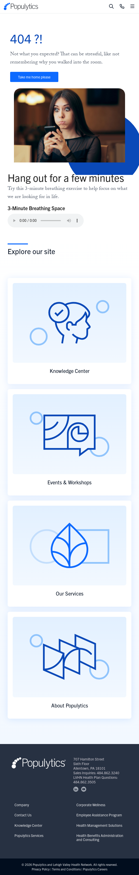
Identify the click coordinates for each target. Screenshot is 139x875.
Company (21, 804)
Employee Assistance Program (99, 815)
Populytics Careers (95, 869)
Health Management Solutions (99, 825)
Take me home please (34, 77)
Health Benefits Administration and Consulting (99, 837)
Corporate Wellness (90, 804)
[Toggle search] (111, 6)
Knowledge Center (28, 825)
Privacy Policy (41, 869)
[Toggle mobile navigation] (132, 6)
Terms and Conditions (66, 869)
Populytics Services (28, 835)
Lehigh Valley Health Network (72, 864)
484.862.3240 (108, 772)
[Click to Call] (122, 6)
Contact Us (22, 815)
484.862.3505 (84, 782)
